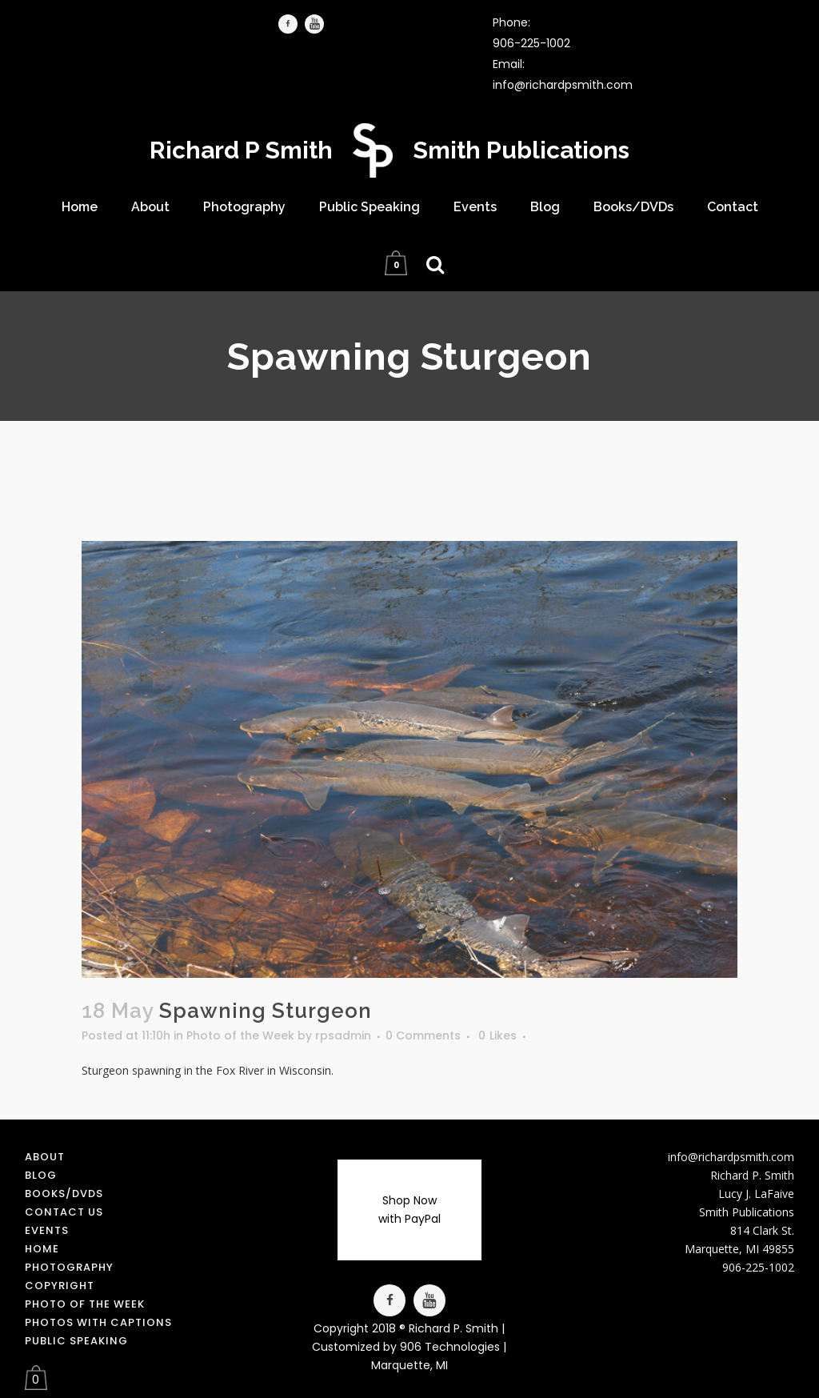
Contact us (64, 1212)
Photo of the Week (240, 1035)
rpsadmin (343, 1035)
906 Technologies (450, 1347)
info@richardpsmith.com (563, 85)
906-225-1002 (531, 43)
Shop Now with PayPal (409, 1209)
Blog (41, 1175)
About (45, 1156)
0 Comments (423, 1035)
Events (47, 1230)
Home (42, 1248)
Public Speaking (76, 1340)
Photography (69, 1267)
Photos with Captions (98, 1322)
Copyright (59, 1285)
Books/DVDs (64, 1193)
